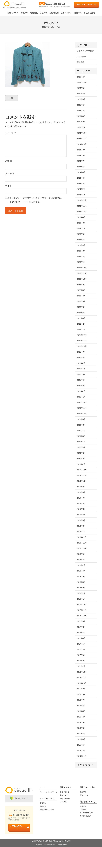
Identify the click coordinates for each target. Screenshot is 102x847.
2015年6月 (81, 739)
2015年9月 (81, 722)
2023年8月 (81, 223)
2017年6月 (81, 638)
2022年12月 (82, 268)
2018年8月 (81, 560)
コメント (11, 133)
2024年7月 (81, 161)
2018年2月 (81, 593)
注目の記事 (81, 56)
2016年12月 (82, 672)
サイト (8, 186)
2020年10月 (82, 414)
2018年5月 (81, 576)
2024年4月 (81, 178)
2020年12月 (82, 402)
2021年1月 (81, 397)
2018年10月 (82, 548)
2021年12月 (82, 335)
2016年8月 (81, 694)
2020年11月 (82, 408)
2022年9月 (81, 285)
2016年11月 (82, 677)
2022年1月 (81, 329)
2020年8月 (81, 425)
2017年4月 (81, 649)
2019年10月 (82, 481)
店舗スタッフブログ (85, 51)
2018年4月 (81, 582)
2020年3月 (81, 453)
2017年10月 (82, 616)
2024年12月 (82, 133)
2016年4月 (81, 717)
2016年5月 (81, 711)
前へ (13, 98)
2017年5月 (81, 644)
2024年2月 (81, 189)
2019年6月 (81, 504)
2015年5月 (81, 745)
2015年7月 (81, 734)
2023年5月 (81, 240)
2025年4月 (81, 110)
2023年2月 (81, 256)
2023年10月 (82, 212)
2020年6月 (81, 436)
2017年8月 (81, 627)
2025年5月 (81, 105)
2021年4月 (81, 380)
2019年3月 (81, 520)
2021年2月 (81, 391)
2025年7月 (81, 94)
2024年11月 (82, 139)
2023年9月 (81, 217)
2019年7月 (81, 498)
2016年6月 (81, 706)
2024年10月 (82, 144)
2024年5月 (81, 172)
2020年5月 (81, 442)
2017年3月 (81, 655)
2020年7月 (81, 430)
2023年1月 (81, 262)
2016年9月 (81, 689)
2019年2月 (81, 526)
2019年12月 (82, 470)
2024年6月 (81, 167)
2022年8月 (81, 290)
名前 (8, 161)
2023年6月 (81, 234)
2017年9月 (81, 621)
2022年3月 (81, 318)
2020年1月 (81, 464)
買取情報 (80, 62)
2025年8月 (81, 88)
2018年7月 (81, 565)
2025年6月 (81, 99)
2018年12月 (82, 537)
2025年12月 (82, 82)
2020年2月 (81, 459)
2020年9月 (81, 419)
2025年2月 (81, 122)
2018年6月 (81, 571)
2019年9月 (81, 487)
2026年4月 (81, 77)
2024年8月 (81, 155)
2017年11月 (82, 610)
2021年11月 (82, 341)
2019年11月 (82, 475)
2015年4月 (81, 750)
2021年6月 (81, 369)
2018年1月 (81, 599)
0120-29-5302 (55, 3)
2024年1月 (81, 195)
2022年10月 (82, 279)
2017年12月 (82, 605)
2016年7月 (81, 700)
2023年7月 (81, 228)
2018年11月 (82, 543)
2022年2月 (81, 324)
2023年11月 (82, 206)
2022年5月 (81, 307)
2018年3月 (81, 588)
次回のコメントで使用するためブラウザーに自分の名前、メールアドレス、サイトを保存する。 (36, 200)
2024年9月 (81, 150)
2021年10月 (82, 346)
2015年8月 (81, 728)
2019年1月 (81, 531)
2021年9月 (81, 352)
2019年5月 (81, 509)
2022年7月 (81, 296)
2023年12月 (82, 200)
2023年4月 (81, 245)
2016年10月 (82, 683)
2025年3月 (81, 116)
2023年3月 (81, 251)
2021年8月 (81, 358)
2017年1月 (81, 666)
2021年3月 (81, 386)
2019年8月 (81, 492)
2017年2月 (81, 661)
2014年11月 (82, 756)
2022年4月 (81, 313)
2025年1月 (81, 127)
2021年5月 (81, 374)
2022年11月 (82, 273)
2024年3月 (81, 184)
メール (9, 173)
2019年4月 (81, 515)
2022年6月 (81, 301)
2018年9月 (81, 554)
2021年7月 (81, 363)
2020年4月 (81, 447)
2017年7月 (81, 633)
